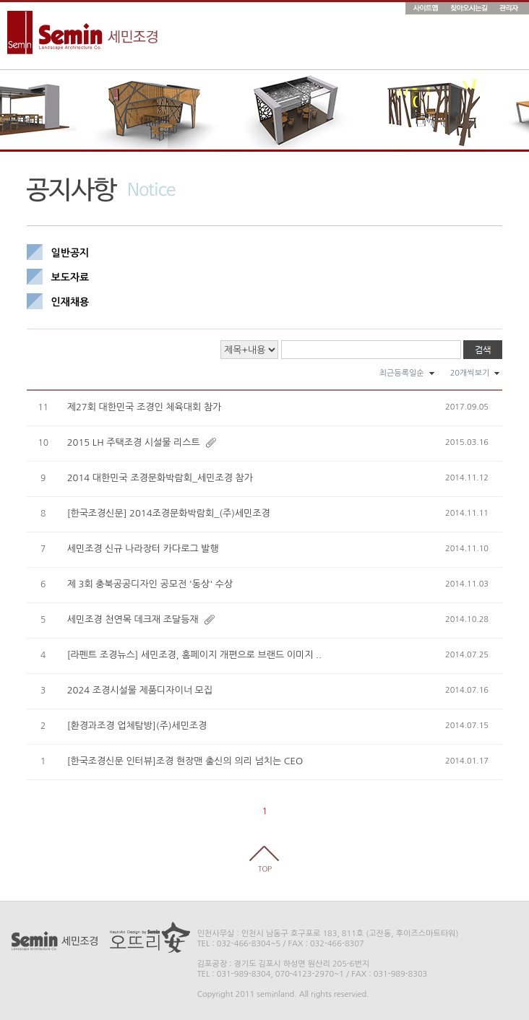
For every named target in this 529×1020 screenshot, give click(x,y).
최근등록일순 (401, 373)
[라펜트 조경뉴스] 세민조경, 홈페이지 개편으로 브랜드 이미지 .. (194, 655)
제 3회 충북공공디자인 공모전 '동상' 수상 (150, 584)
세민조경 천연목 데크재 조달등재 (133, 619)
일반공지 (70, 253)
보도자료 (70, 277)
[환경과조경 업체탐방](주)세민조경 (137, 725)
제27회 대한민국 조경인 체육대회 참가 (144, 407)
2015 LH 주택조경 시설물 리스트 (133, 442)
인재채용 (70, 302)
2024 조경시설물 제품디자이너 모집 (139, 690)
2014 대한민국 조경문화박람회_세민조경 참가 (160, 478)
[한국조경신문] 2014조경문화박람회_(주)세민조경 (168, 513)
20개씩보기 (470, 373)
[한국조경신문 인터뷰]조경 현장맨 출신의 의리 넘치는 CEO (185, 761)
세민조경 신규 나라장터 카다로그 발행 (143, 548)
